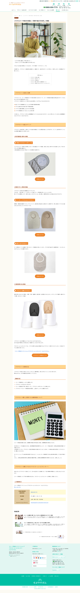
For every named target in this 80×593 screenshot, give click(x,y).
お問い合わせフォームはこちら (60, 560)
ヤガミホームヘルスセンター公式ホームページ (15, 559)
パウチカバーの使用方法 (33, 80)
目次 (38, 75)
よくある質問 (52, 579)
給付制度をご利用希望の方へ (35, 579)
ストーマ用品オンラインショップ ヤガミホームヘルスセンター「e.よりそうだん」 (32, 352)
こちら (39, 551)
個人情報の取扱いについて (42, 590)
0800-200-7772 (34, 493)
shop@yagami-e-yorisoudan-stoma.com (39, 503)
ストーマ (16, 17)
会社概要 (20, 579)
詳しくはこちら (17, 488)
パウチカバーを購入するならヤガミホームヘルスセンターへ (40, 84)
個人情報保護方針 (51, 590)
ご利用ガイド (45, 579)
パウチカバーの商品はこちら (40, 356)
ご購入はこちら (40, 180)
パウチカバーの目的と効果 (34, 77)
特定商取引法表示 (24, 590)
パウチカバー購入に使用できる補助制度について (38, 82)
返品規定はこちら (60, 573)
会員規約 (57, 590)
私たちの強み (26, 579)
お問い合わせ (59, 579)
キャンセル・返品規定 (32, 590)
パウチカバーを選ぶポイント (34, 79)
